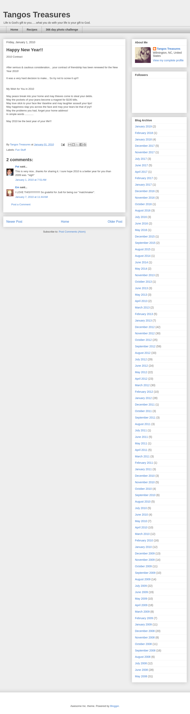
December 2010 (145, 475)
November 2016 (145, 197)
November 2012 (145, 333)
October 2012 (143, 339)
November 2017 (145, 152)
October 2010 (143, 488)
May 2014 (141, 268)
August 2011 (143, 424)
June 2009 (141, 592)
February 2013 (144, 314)
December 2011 (145, 404)
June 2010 (141, 514)
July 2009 (141, 585)
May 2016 (141, 230)
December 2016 (145, 191)
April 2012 (141, 378)
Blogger (114, 706)
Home (14, 29)
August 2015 (143, 249)
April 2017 (141, 171)
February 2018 (144, 133)
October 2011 (143, 411)
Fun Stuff (20, 149)
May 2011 (141, 443)
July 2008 (141, 663)
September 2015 (145, 242)
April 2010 (141, 527)
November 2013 (145, 275)
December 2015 (145, 236)
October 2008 (143, 644)
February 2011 (144, 462)
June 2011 (141, 436)
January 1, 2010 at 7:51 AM (30, 179)
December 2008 (145, 631)
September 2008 (145, 650)
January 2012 (143, 398)
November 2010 (145, 482)
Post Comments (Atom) (72, 231)
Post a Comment (20, 204)
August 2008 (143, 656)
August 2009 (143, 579)
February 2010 (144, 540)
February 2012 (144, 391)
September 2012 (145, 346)
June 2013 (141, 288)
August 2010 (143, 501)
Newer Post (14, 221)
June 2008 (141, 669)
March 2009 (142, 611)
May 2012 (141, 372)
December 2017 (145, 145)
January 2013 (143, 320)
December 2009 (145, 553)
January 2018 (143, 139)
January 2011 (143, 469)
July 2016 (141, 217)
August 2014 (143, 255)
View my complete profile (168, 60)
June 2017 (141, 165)
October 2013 (143, 281)
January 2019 (143, 126)
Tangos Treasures (36, 14)
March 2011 (142, 456)
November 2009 (145, 559)
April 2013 (141, 301)
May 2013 (141, 294)
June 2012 (141, 365)
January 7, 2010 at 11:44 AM (31, 196)
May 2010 (141, 521)
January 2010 (143, 547)
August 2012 (143, 352)
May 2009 (141, 598)
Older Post (115, 221)
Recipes (32, 29)
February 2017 (144, 178)
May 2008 (141, 676)
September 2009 (145, 572)
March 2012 (142, 385)
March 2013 (142, 307)
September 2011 (145, 417)
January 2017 (143, 184)
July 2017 (141, 158)
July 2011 (141, 430)
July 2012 (141, 359)
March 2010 (142, 534)
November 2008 (145, 637)
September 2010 (145, 495)
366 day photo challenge (62, 29)
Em (17, 187)
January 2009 (143, 624)
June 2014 (141, 262)
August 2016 (143, 210)
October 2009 (143, 566)
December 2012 (145, 327)
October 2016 (143, 204)
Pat (17, 166)
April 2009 (141, 605)
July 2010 (141, 508)
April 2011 (141, 449)
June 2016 (141, 223)
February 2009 (144, 618)
